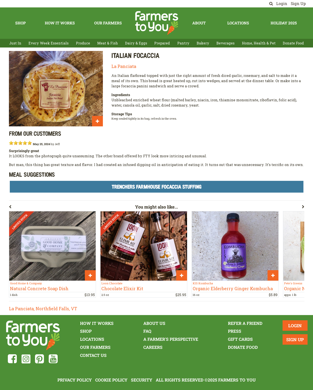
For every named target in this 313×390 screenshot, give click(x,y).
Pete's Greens (293, 283)
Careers (152, 347)
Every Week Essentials (48, 43)
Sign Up (298, 3)
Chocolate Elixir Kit (122, 288)
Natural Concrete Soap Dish (39, 288)
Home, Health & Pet (259, 43)
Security (141, 380)
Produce (83, 43)
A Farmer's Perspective (170, 339)
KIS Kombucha (203, 283)
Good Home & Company (26, 283)
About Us (154, 323)
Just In (15, 43)
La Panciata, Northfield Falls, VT (43, 308)
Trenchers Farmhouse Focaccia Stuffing (156, 186)
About (199, 22)
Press (234, 331)
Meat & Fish (107, 43)
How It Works (60, 22)
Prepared (162, 43)
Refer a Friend (245, 323)
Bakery (203, 43)
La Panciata (123, 66)
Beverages (225, 43)
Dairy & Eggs (136, 43)
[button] (72, 207)
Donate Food (293, 43)
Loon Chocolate (111, 283)
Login (281, 3)
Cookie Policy (111, 380)
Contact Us (93, 355)
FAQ (147, 331)
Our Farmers (108, 22)
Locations (238, 22)
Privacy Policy (74, 380)
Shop (20, 22)
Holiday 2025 (284, 22)
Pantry (183, 43)
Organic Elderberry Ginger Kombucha (233, 288)
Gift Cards (240, 339)
